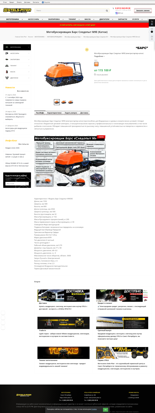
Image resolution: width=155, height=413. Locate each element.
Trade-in (42, 330)
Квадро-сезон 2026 (12, 148)
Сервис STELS (103, 360)
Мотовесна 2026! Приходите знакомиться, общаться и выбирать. (15, 116)
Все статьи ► (24, 144)
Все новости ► (23, 91)
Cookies (94, 409)
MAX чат (119, 13)
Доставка (43, 303)
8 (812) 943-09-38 (122, 8)
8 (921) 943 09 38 (68, 400)
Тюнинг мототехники (48, 360)
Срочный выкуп (104, 330)
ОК (106, 410)
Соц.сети (46, 2)
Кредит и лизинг (105, 303)
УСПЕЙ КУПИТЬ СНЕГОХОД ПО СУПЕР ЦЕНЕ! (77, 25)
